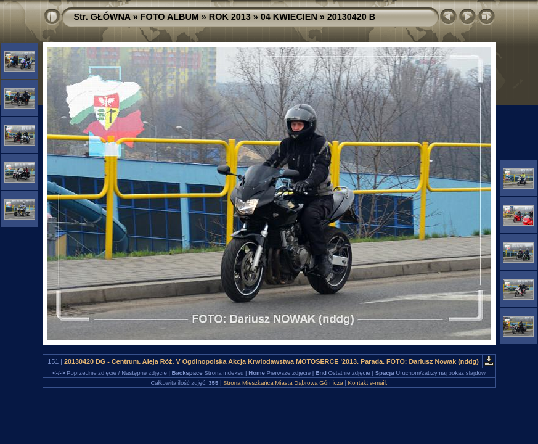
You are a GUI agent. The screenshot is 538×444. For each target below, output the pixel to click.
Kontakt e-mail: (368, 382)
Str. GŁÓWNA (102, 17)
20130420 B (351, 17)
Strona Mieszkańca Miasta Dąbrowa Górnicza (283, 382)
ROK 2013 (230, 17)
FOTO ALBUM (170, 17)
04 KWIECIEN (289, 17)
